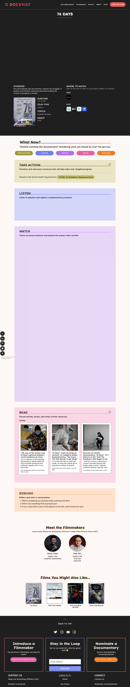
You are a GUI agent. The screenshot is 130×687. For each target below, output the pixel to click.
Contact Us (99, 679)
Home (64, 679)
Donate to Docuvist (16, 684)
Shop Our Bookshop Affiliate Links (23, 679)
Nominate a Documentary (106, 684)
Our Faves (65, 684)
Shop (106, 4)
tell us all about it (106, 659)
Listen (44, 153)
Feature (40, 107)
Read (85, 153)
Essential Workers (44, 114)
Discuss (106, 153)
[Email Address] (65, 661)
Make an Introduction (23, 659)
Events (91, 4)
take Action (23, 153)
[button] (98, 4)
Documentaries (67, 4)
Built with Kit (64, 675)
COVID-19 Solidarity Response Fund (75, 177)
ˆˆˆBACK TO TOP (65, 622)
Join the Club (118, 4)
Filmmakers (81, 4)
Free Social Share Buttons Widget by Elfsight (7, 358)
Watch (65, 153)
